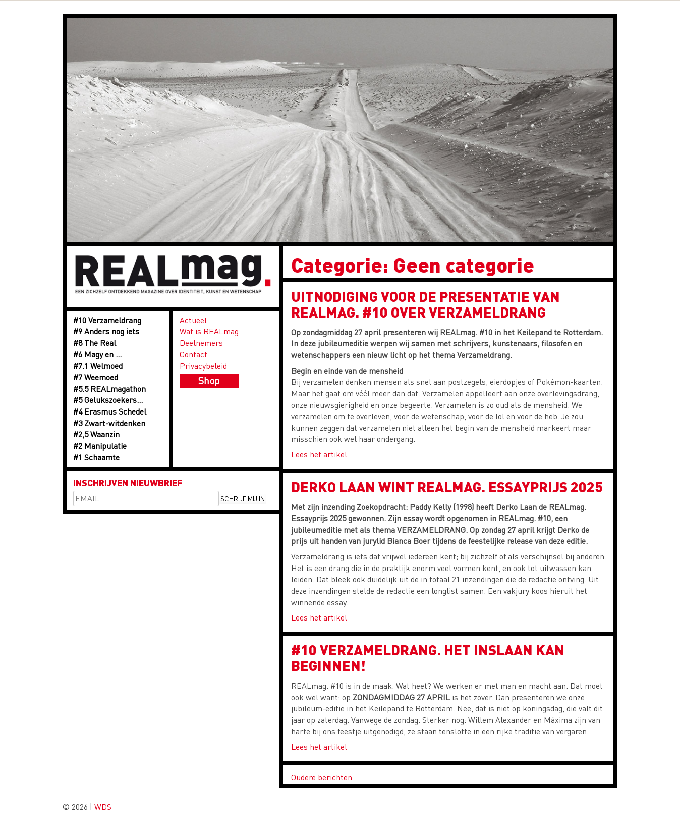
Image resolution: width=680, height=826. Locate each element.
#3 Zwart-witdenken (109, 423)
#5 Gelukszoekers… (108, 399)
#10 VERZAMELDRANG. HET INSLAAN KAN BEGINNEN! (427, 658)
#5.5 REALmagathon (109, 388)
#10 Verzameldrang (107, 320)
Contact (193, 354)
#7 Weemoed (95, 377)
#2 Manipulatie (100, 445)
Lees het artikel (319, 454)
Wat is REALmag (209, 331)
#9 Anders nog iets (106, 331)
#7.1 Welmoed (98, 365)
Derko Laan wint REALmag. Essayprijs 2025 (447, 487)
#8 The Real (94, 342)
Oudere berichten (321, 776)
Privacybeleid (203, 365)
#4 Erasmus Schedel (109, 411)
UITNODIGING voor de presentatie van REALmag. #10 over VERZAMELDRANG (425, 304)
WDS (102, 806)
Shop (208, 380)
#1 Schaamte (96, 457)
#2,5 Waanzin (96, 434)
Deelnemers (201, 342)
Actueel (193, 320)
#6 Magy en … (97, 354)
